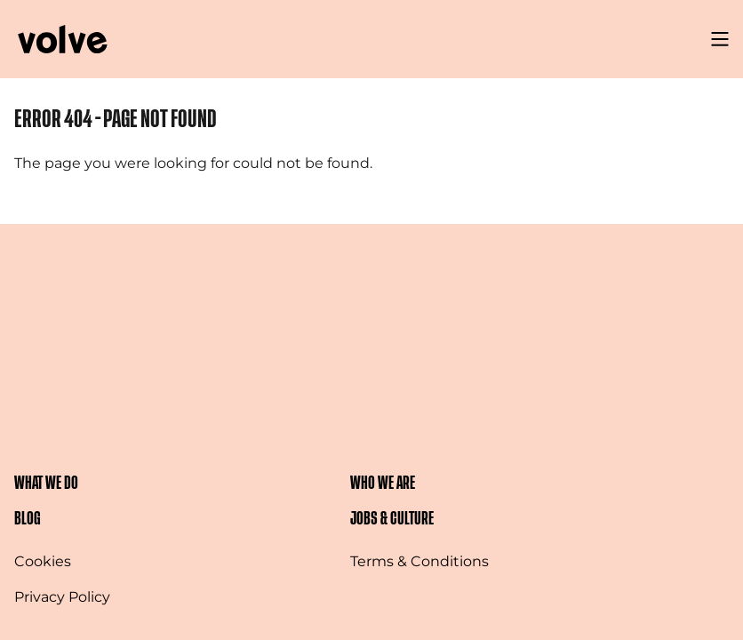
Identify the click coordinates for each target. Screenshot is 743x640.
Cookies (42, 561)
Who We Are (382, 483)
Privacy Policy (62, 596)
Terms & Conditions (419, 561)
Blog (27, 518)
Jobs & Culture (392, 518)
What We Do (46, 483)
